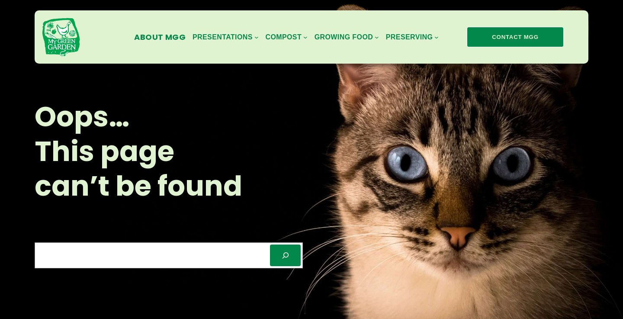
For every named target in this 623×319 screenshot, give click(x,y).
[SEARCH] (285, 255)
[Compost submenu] (286, 37)
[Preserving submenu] (412, 37)
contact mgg (515, 37)
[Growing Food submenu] (347, 37)
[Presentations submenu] (225, 37)
